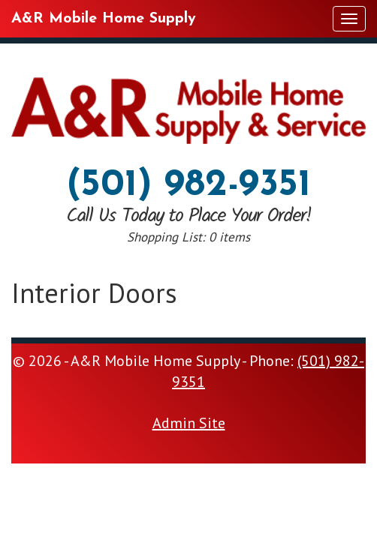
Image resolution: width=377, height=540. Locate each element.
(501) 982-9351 (188, 185)
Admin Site (188, 423)
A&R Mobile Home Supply (103, 18)
